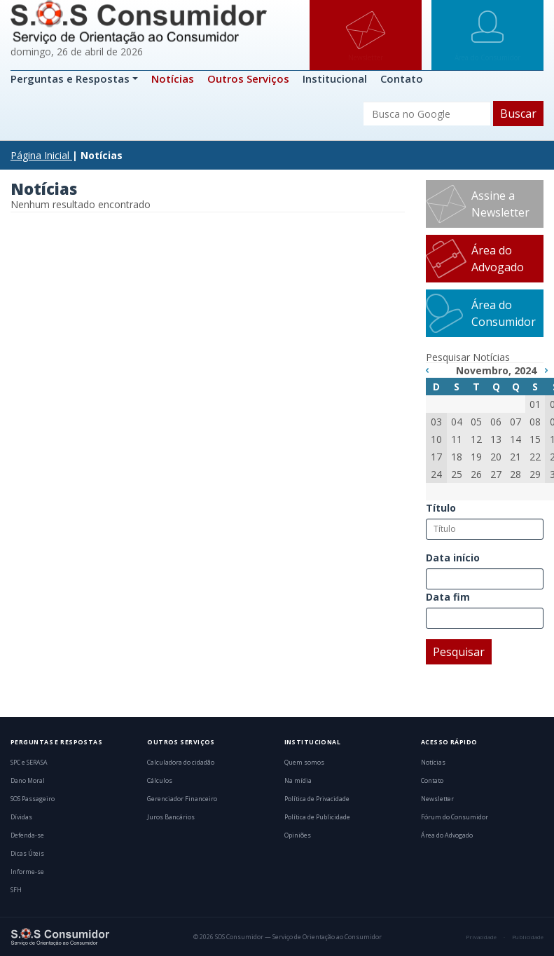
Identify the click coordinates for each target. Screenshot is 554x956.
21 (515, 456)
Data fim (448, 596)
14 (515, 439)
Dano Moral (28, 781)
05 (476, 421)
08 (535, 421)
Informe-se (27, 872)
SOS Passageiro (33, 799)
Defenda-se (27, 835)
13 (495, 439)
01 (535, 404)
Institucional (335, 78)
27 (495, 474)
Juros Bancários (171, 817)
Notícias (172, 78)
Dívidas (21, 817)
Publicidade (527, 937)
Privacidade (481, 937)
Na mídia (298, 781)
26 (476, 474)
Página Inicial (40, 155)
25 (456, 474)
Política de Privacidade (316, 799)
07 (515, 421)
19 (476, 456)
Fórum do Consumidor (454, 817)
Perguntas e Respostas (71, 78)
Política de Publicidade (317, 817)
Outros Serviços (248, 78)
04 (456, 421)
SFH (16, 890)
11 (456, 439)
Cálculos (159, 781)
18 (456, 456)
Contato (401, 78)
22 (535, 456)
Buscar (518, 113)
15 (535, 439)
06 (495, 421)
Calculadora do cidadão (180, 762)
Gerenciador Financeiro (182, 799)
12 (476, 439)
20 (495, 456)
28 (515, 474)
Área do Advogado (497, 259)
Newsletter (437, 799)
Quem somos (304, 762)
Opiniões (297, 835)
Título (441, 507)
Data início (453, 557)
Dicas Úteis (27, 853)
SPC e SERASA (29, 762)
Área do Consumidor (503, 313)
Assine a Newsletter (500, 204)
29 (535, 474)
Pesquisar (459, 652)
